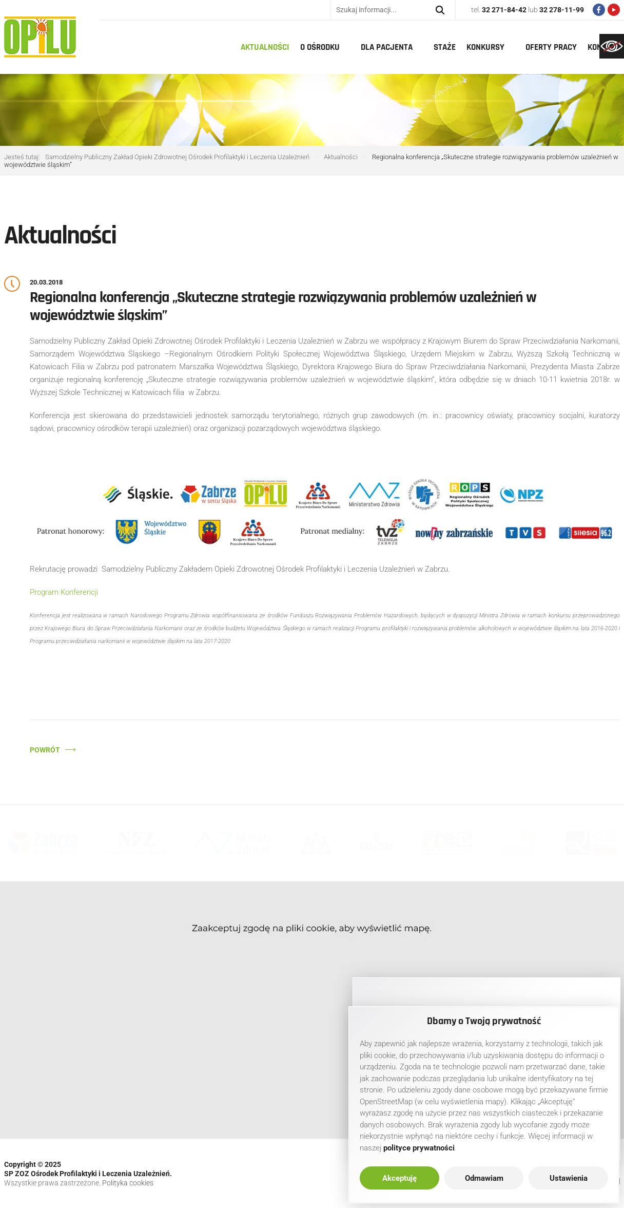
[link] (611, 46)
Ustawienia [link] (569, 1178)
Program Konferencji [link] (64, 592)
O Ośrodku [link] (320, 47)
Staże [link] (445, 47)
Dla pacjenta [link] (387, 47)
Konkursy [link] (485, 47)
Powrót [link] (45, 750)
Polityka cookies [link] (127, 1183)
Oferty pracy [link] (551, 47)
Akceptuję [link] (399, 1178)
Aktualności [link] (265, 47)
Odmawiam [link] (484, 1178)
